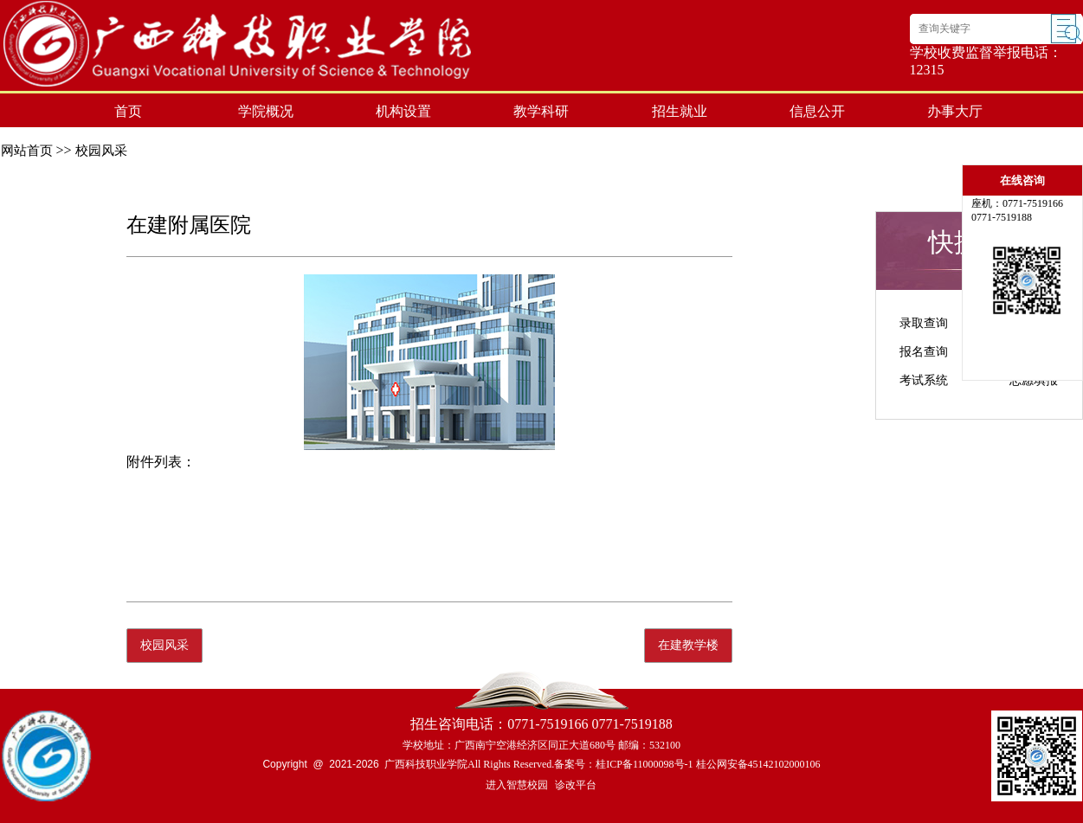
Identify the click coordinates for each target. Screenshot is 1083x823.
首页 (128, 111)
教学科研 (541, 111)
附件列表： (161, 461)
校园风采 (101, 151)
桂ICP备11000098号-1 (644, 764)
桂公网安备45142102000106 (758, 764)
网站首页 (27, 151)
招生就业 (679, 111)
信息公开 (817, 111)
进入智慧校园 (517, 785)
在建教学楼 (688, 645)
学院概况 (265, 111)
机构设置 (403, 111)
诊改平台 (575, 785)
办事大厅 (955, 111)
